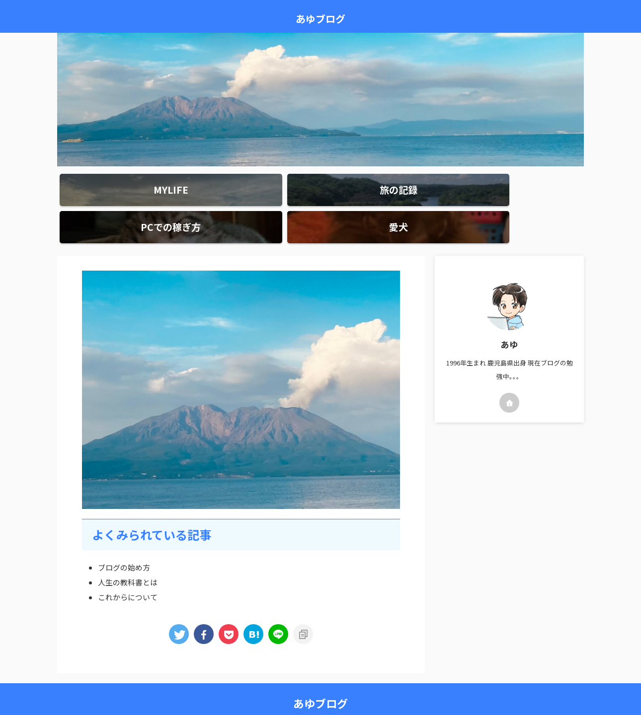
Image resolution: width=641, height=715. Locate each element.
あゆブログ (320, 18)
